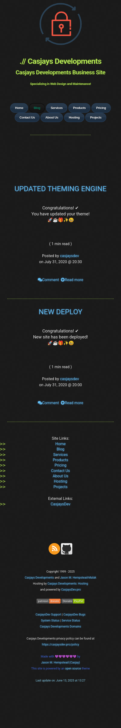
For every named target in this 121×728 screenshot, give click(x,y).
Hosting (74, 117)
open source (73, 668)
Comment (48, 280)
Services (57, 108)
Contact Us (27, 117)
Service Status (71, 620)
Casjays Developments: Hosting (67, 583)
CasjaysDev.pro (71, 589)
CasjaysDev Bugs (75, 614)
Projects (95, 117)
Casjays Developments (39, 577)
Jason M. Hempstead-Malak (78, 577)
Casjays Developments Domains (60, 626)
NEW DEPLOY (60, 312)
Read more (72, 280)
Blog (60, 449)
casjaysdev (69, 256)
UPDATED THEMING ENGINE (60, 188)
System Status (50, 620)
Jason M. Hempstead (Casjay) (60, 662)
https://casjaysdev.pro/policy (60, 644)
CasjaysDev (60, 504)
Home (19, 108)
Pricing (101, 108)
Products (79, 108)
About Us (51, 117)
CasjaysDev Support (48, 614)
